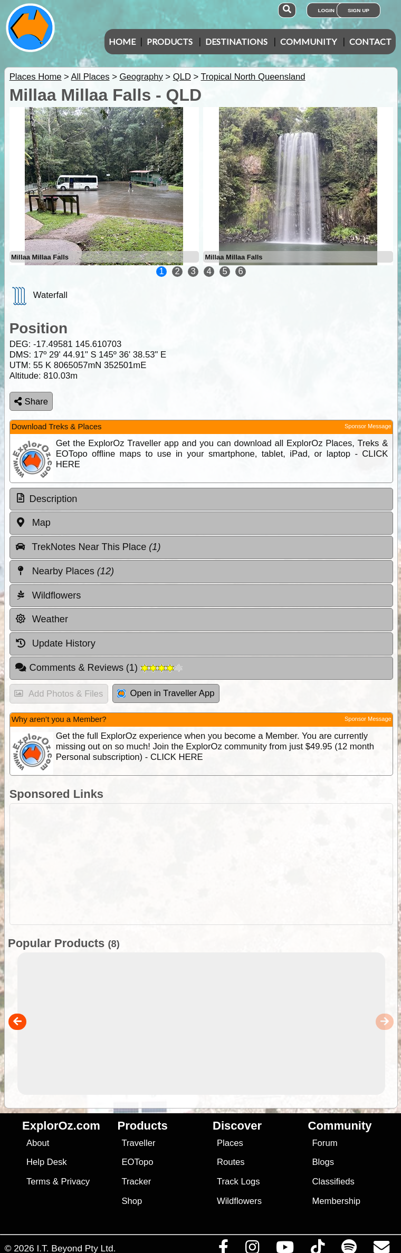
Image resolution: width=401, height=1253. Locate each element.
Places (230, 1143)
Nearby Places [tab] (64, 571)
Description (54, 499)
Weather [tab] (41, 619)
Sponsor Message (368, 426)
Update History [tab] (55, 643)
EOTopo (137, 1162)
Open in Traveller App (165, 693)
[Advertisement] (206, 864)
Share (31, 402)
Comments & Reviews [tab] (99, 667)
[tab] (201, 499)
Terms (38, 1182)
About (37, 1143)
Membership (336, 1201)
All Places (90, 77)
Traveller (138, 1143)
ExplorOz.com (61, 1125)
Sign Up (358, 10)
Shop (131, 1201)
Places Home (35, 77)
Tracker (136, 1182)
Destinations (236, 41)
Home (122, 41)
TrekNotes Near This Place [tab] (88, 547)
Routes (231, 1162)
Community (308, 41)
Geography (141, 77)
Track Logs (238, 1182)
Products (170, 41)
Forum (324, 1143)
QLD (182, 77)
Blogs (323, 1162)
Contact (370, 41)
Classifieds (333, 1182)
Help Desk (46, 1162)
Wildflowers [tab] (48, 595)
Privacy (75, 1182)
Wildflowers (239, 1201)
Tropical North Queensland (253, 77)
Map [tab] (33, 522)
